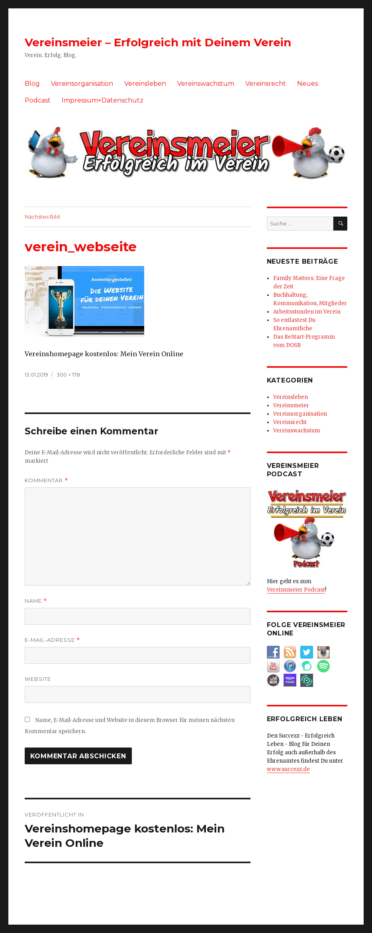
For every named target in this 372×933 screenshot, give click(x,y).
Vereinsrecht (265, 83)
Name (36, 601)
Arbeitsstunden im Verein (307, 311)
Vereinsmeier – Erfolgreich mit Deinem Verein (158, 42)
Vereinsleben (145, 83)
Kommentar (46, 480)
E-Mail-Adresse (52, 640)
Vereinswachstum (205, 83)
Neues (307, 83)
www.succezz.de (288, 769)
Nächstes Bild (42, 216)
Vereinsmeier (291, 405)
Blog (32, 83)
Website (38, 679)
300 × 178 (68, 374)
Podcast (38, 100)
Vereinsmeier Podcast (296, 589)
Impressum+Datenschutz (102, 100)
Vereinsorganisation (82, 83)
